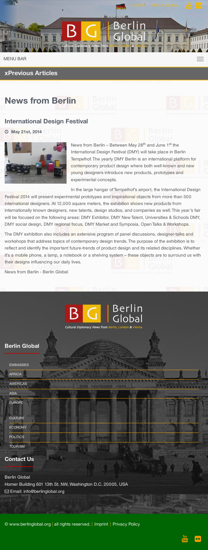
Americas (18, 384)
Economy (18, 427)
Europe (16, 402)
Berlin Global (165, 5)
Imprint (101, 524)
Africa (15, 374)
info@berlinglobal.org (44, 492)
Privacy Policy (126, 524)
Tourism (17, 446)
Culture (16, 418)
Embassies (19, 365)
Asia (13, 393)
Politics (16, 437)
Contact (138, 5)
